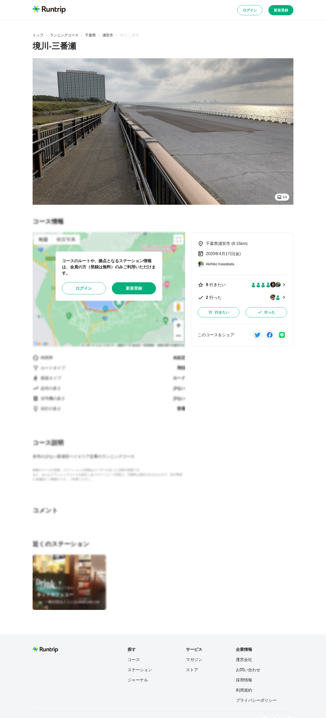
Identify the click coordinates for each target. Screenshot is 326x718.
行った (266, 312)
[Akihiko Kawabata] (216, 264)
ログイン (250, 10)
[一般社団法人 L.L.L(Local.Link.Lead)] (69, 604)
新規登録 (281, 10)
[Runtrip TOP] (49, 10)
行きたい (218, 312)
